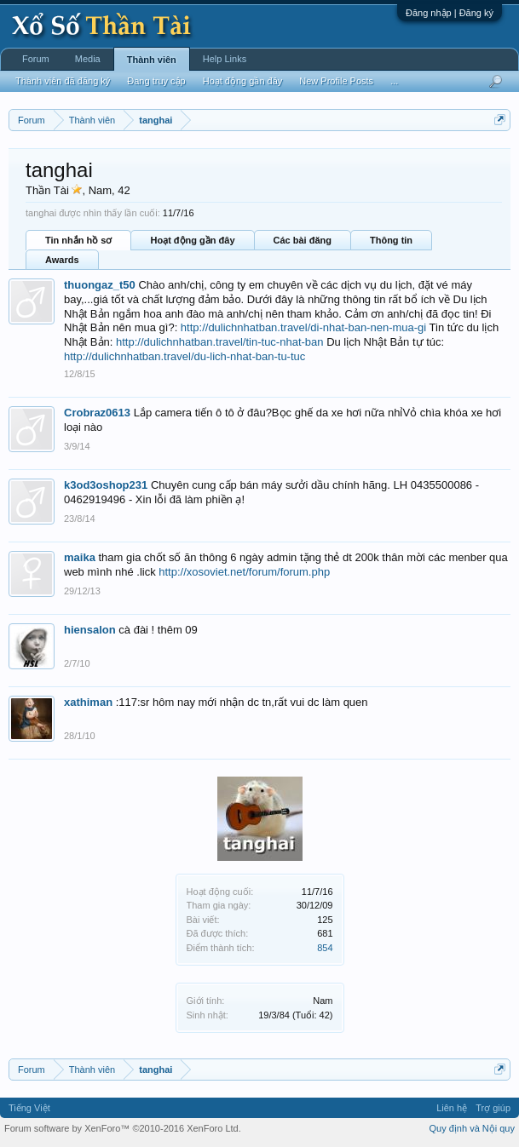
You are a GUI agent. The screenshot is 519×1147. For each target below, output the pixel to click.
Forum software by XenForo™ (122, 1128)
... (394, 81)
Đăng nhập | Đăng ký (449, 13)
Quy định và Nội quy (473, 1128)
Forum (35, 59)
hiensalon (90, 629)
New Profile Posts (336, 81)
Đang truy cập (156, 81)
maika (79, 557)
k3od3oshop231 (105, 485)
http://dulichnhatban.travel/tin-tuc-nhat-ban (220, 341)
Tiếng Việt (29, 1108)
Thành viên (151, 59)
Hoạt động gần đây (192, 240)
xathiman (88, 702)
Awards (62, 260)
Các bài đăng (303, 240)
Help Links (224, 59)
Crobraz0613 (97, 412)
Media (88, 59)
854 (324, 948)
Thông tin (391, 240)
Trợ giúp (493, 1108)
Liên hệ (451, 1108)
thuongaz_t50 (100, 284)
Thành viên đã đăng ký (62, 81)
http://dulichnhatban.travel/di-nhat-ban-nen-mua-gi (303, 327)
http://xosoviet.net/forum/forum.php (244, 571)
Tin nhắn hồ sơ (78, 240)
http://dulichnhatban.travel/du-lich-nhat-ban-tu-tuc (184, 356)
